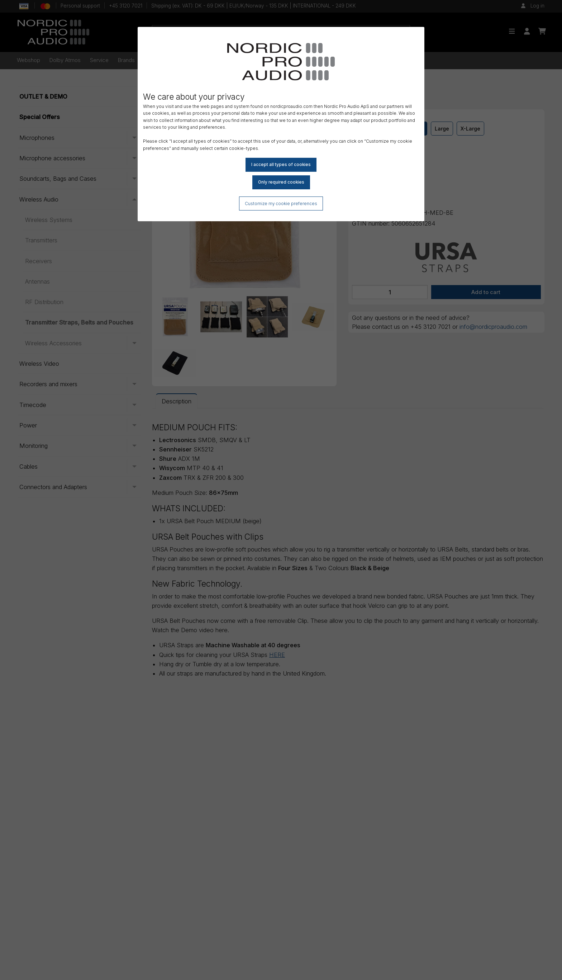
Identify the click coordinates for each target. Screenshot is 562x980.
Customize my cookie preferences (281, 204)
